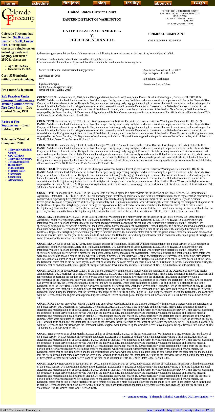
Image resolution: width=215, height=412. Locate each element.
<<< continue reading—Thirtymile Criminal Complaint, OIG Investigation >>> (168, 396)
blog (169, 410)
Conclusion (14, 176)
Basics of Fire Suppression (10, 123)
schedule (160, 410)
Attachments (15, 179)
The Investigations (18, 161)
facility (188, 410)
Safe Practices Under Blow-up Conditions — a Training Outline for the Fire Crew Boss (17, 102)
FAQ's (209, 410)
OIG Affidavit (16, 155)
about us (199, 410)
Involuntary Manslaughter (16, 166)
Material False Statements (16, 172)
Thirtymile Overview (20, 158)
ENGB (178, 410)
